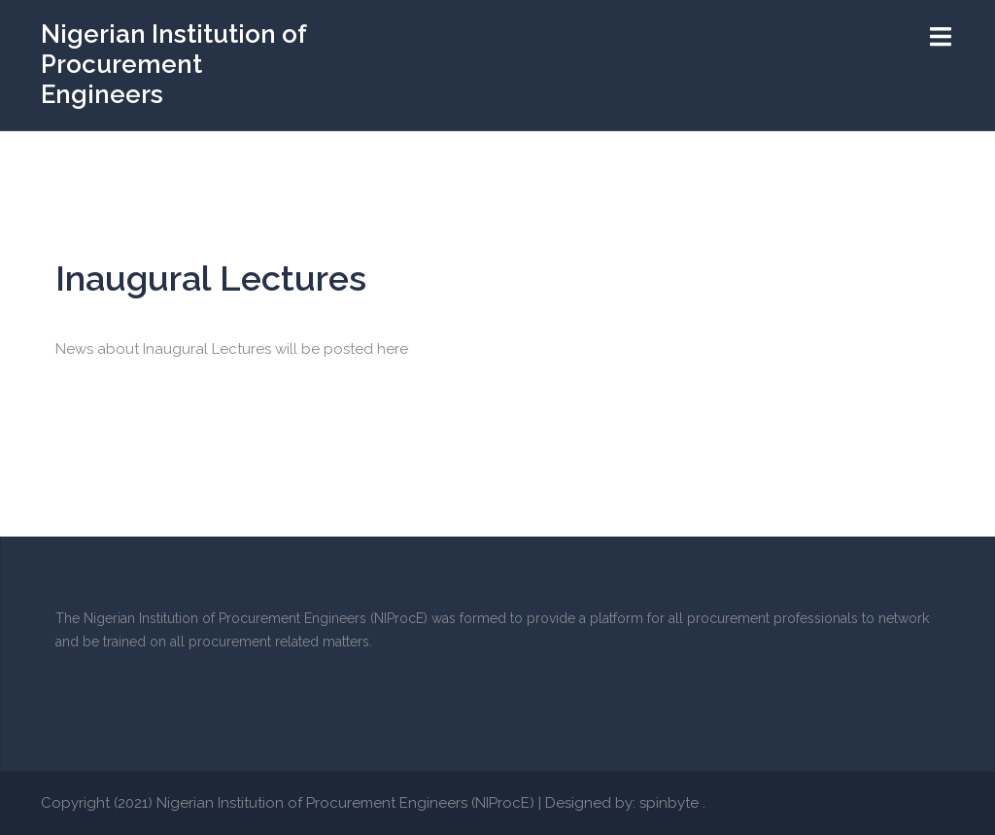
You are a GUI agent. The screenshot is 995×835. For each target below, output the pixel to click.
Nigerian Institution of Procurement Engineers (173, 64)
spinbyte (669, 803)
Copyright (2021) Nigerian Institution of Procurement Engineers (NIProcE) (287, 803)
